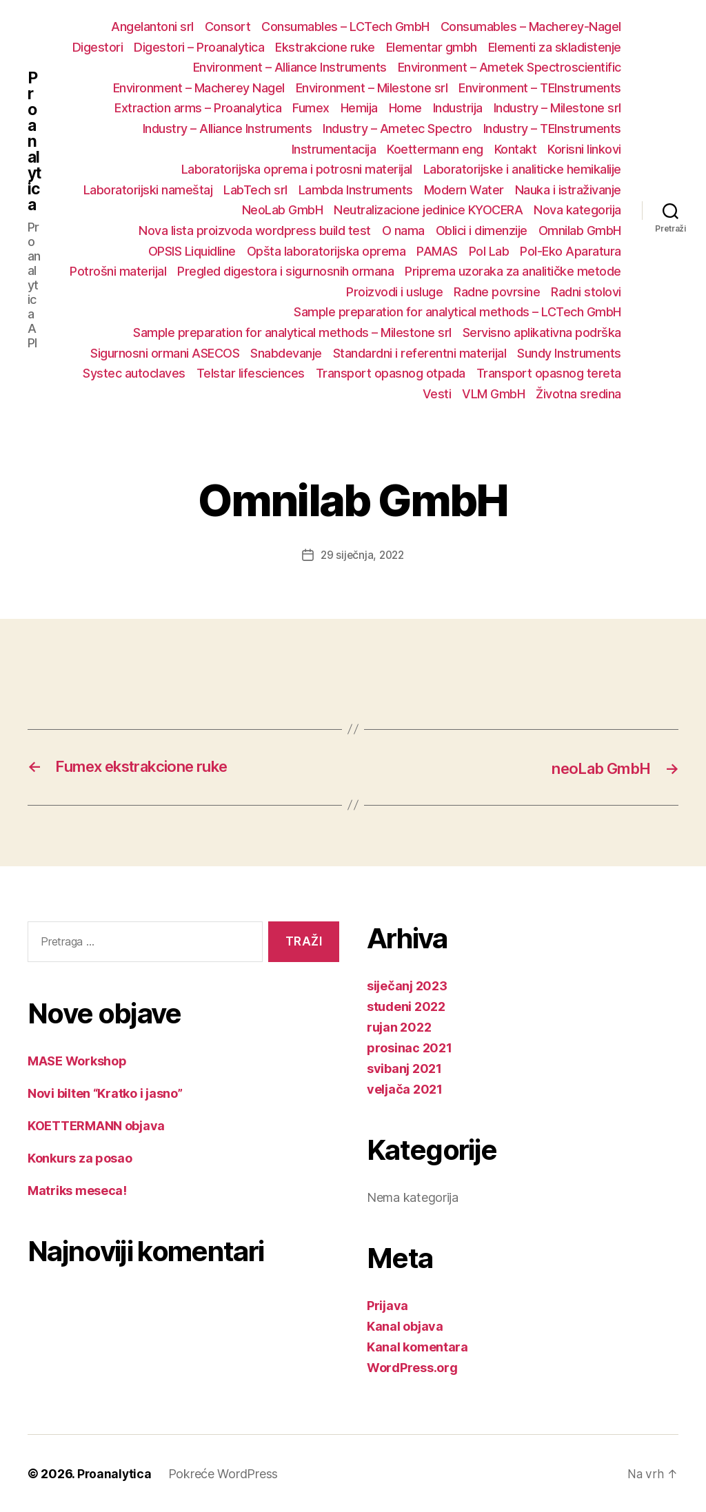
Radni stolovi (586, 292)
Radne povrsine (497, 292)
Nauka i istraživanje (568, 190)
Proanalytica (34, 149)
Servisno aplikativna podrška (542, 332)
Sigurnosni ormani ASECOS (164, 353)
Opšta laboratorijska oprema (326, 251)
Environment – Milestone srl (372, 88)
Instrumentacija (334, 149)
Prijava (387, 1305)
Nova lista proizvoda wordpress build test (255, 230)
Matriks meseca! (77, 1190)
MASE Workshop (77, 1060)
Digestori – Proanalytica (199, 47)
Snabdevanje (286, 353)
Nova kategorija (577, 210)
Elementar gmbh (431, 47)
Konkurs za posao (80, 1157)
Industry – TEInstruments (552, 128)
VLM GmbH (493, 394)
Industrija (458, 108)
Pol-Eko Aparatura (570, 251)
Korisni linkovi (584, 149)
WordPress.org (412, 1367)
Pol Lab (489, 251)
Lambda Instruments (356, 190)
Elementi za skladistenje (554, 47)
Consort (228, 26)
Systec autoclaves (134, 373)
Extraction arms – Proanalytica (197, 108)
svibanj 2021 (404, 1068)
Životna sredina (578, 394)
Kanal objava (405, 1325)
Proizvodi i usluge (394, 292)
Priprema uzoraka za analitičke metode (513, 271)
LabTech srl (255, 190)
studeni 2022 (406, 1006)
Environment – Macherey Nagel (199, 88)
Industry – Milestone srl (557, 108)
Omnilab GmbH (579, 230)
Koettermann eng (435, 149)
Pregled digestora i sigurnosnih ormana (285, 271)
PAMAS (437, 251)
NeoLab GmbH (282, 210)
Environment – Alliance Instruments (290, 67)
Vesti (437, 394)
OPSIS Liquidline (192, 251)
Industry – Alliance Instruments (227, 128)
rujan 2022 (399, 1026)
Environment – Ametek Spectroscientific (509, 67)
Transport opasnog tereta (548, 373)
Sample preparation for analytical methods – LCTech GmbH (457, 312)
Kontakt (515, 149)
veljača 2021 (405, 1088)
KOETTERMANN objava (96, 1125)
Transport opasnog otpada (390, 373)
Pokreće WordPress (224, 1473)
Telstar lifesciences (250, 373)
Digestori (97, 47)
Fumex (311, 108)
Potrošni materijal (118, 271)
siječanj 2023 (407, 985)
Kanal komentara (417, 1346)
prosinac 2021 (409, 1047)
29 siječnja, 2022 (362, 555)
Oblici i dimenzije (481, 230)
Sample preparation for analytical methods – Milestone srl (292, 332)
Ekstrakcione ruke (325, 47)
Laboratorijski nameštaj (148, 190)
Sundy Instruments (569, 353)
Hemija (359, 108)
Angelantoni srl (152, 26)
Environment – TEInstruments (539, 88)
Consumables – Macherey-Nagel (531, 26)
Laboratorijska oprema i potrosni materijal (296, 169)
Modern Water (464, 190)
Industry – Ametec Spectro (397, 128)
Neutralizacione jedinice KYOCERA (428, 210)
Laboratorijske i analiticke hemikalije (522, 169)
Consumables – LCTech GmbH (345, 26)
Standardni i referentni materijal (420, 353)
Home (405, 108)
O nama (403, 230)
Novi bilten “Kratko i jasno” (105, 1092)
